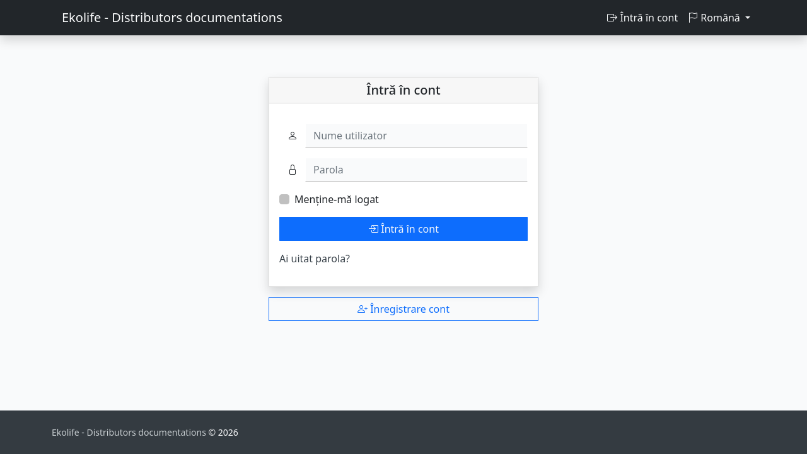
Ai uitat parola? (314, 258)
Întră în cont (642, 18)
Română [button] (715, 18)
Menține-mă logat (336, 199)
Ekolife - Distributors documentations (172, 17)
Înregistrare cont (403, 309)
